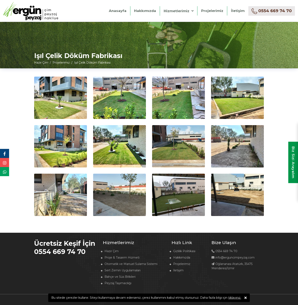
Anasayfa (117, 11)
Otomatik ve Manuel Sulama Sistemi (131, 264)
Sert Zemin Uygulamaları (123, 270)
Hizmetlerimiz (176, 11)
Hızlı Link (182, 242)
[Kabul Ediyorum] (245, 298)
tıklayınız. (234, 298)
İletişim (238, 11)
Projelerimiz (212, 11)
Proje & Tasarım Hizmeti (122, 257)
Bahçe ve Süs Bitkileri (120, 277)
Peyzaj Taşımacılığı (118, 283)
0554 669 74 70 (224, 251)
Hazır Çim (112, 251)
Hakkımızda (145, 11)
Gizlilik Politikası (184, 251)
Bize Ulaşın (223, 242)
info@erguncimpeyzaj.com (233, 257)
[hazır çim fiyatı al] (271, 11)
